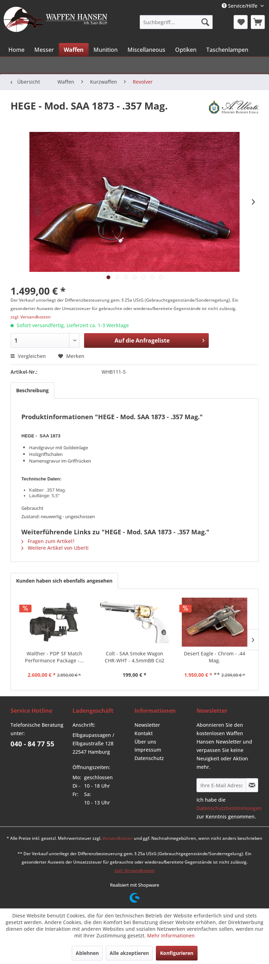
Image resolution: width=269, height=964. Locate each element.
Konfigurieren (176, 953)
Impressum (147, 749)
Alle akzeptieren (129, 953)
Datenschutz (149, 758)
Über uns (145, 741)
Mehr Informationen (171, 935)
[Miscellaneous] (146, 49)
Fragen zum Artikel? (47, 541)
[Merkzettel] (241, 22)
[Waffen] (74, 49)
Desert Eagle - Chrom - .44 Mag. (214, 657)
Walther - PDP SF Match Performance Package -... (54, 657)
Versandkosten (117, 838)
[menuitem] (176, 22)
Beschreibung (32, 390)
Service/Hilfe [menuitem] (240, 5)
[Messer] (44, 49)
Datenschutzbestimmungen (229, 808)
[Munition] (106, 49)
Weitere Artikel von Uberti (55, 547)
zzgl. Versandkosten (31, 317)
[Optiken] (185, 49)
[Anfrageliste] (258, 22)
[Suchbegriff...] (176, 22)
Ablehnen (87, 953)
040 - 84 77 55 (32, 743)
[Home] (16, 49)
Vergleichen (28, 356)
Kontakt (143, 733)
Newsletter (147, 725)
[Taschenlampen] (227, 49)
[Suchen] (205, 22)
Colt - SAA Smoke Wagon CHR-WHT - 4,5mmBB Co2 (134, 657)
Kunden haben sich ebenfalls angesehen (64, 580)
